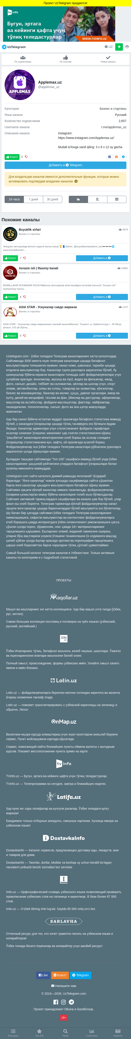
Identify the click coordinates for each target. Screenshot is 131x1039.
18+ (64, 1017)
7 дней (33, 199)
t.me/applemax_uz (113, 127)
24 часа (14, 199)
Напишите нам (65, 986)
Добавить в (65, 165)
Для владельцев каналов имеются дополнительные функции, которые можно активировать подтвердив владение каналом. (64, 179)
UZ (109, 47)
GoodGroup (85, 1009)
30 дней (52, 199)
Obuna (69, 1009)
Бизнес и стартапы (113, 108)
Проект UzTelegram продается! (65, 3)
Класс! (12, 156)
